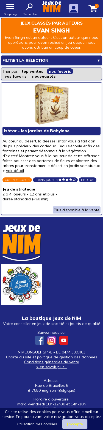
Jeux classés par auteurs (51, 23)
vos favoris (16, 76)
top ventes (32, 71)
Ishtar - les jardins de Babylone (36, 130)
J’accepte (75, 424)
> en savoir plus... (51, 366)
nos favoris (60, 71)
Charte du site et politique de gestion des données (51, 357)
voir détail (15, 170)
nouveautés (44, 76)
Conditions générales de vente (51, 361)
